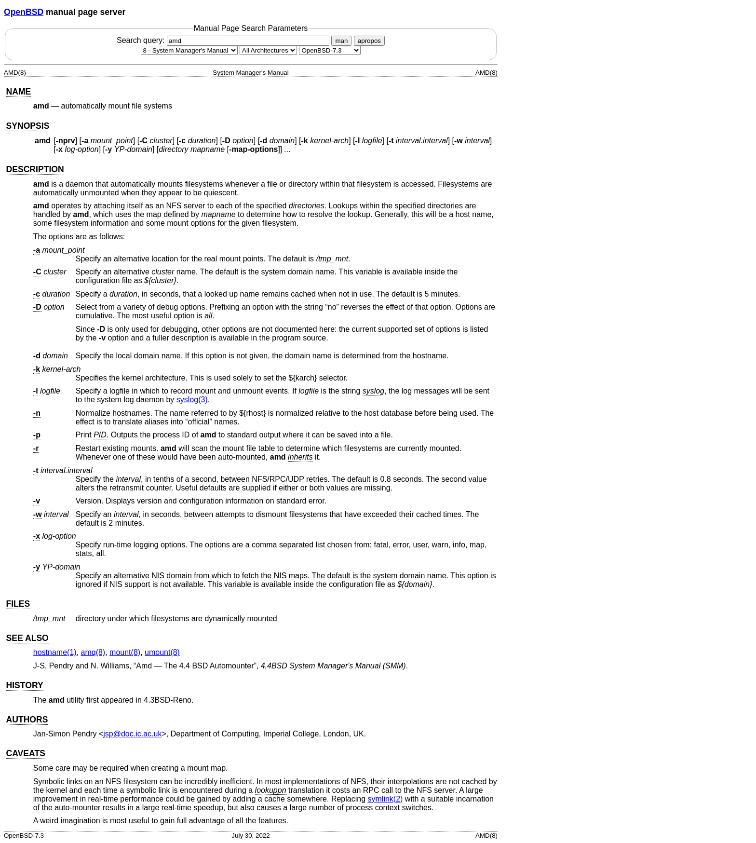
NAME (18, 91)
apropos (369, 40)
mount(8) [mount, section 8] (124, 652)
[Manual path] (330, 50)
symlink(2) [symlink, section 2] (385, 799)
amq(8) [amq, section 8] (93, 652)
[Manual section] (189, 50)
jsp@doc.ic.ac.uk (132, 734)
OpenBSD (23, 12)
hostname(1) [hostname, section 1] (55, 652)
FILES (18, 604)
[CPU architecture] (268, 50)
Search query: (224, 40)
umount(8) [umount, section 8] (162, 652)
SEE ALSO (27, 638)
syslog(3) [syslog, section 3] (192, 399)
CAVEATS (25, 753)
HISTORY (24, 685)
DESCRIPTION (35, 169)
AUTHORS (27, 719)
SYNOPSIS (27, 126)
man (341, 40)
